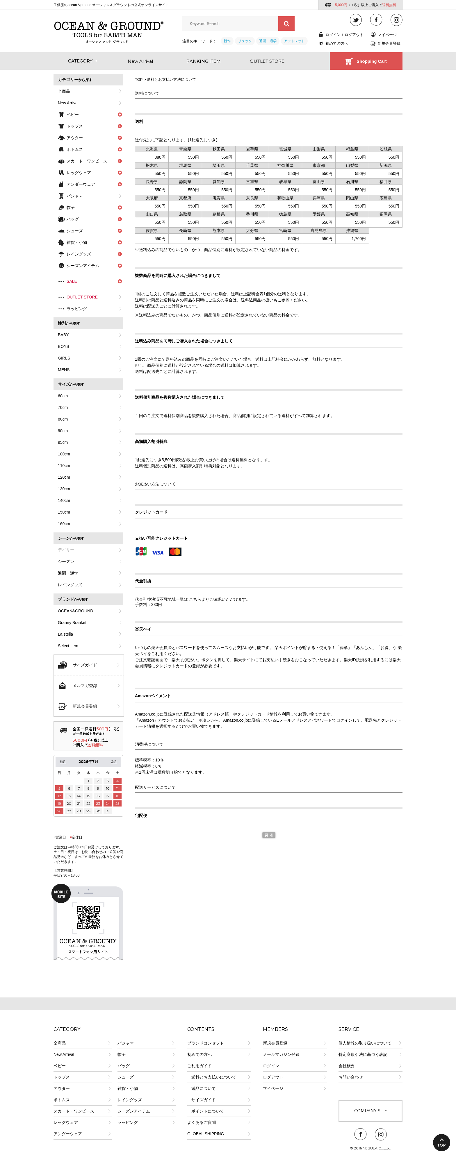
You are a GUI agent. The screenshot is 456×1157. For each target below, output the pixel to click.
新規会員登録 (389, 43)
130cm (64, 489)
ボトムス (62, 1099)
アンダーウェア (68, 1133)
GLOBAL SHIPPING (205, 1133)
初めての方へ (336, 43)
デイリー (66, 550)
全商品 (64, 91)
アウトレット (294, 41)
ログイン (333, 35)
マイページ (387, 35)
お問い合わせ (351, 1077)
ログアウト (354, 35)
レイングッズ (70, 584)
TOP (138, 79)
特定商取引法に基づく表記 (363, 1054)
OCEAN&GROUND (75, 611)
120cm (64, 477)
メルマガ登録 (85, 685)
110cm (64, 465)
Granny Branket (72, 622)
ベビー (60, 1065)
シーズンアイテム (133, 1111)
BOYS (63, 346)
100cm (64, 454)
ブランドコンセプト (205, 1043)
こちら (195, 599)
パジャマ (75, 196)
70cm (63, 407)
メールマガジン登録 (281, 1054)
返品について (201, 1088)
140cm (64, 500)
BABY (63, 334)
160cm (64, 523)
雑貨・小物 (127, 1088)
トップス (62, 1077)
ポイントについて (205, 1111)
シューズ (125, 1077)
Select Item (68, 645)
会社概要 (347, 1065)
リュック (245, 41)
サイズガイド (85, 665)
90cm (63, 430)
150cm (64, 512)
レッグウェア (66, 1122)
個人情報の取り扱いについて (365, 1043)
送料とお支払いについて (211, 1077)
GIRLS (64, 358)
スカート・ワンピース (74, 1111)
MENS (64, 369)
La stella (65, 634)
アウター (62, 1088)
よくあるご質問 (201, 1122)
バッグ (123, 1065)
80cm (63, 419)
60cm (63, 396)
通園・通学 (268, 41)
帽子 (121, 1054)
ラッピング (77, 308)
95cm (63, 442)
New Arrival (68, 103)
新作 (227, 41)
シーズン (66, 561)
